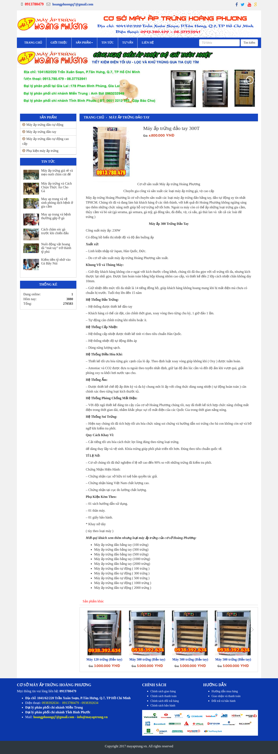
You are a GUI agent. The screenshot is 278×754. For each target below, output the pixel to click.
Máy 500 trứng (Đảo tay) (147, 659)
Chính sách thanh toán (163, 696)
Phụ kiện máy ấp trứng (40, 150)
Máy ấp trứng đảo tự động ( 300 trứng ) (121, 573)
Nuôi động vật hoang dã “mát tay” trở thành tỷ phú (56, 247)
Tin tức (107, 42)
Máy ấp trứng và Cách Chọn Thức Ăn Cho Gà (56, 187)
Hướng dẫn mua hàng (225, 691)
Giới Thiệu (59, 42)
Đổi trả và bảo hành (224, 700)
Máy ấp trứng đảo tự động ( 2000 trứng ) (122, 587)
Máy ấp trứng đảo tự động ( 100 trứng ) (121, 568)
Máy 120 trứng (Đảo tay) (104, 659)
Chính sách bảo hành (162, 705)
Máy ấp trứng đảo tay (39, 131)
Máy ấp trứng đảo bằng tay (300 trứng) (121, 549)
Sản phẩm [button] (84, 42)
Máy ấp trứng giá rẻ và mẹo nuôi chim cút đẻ (57, 172)
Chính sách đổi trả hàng (164, 700)
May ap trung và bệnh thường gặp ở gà (56, 216)
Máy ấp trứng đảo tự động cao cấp (45, 141)
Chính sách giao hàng (163, 691)
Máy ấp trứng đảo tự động (42, 124)
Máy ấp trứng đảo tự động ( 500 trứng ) (121, 578)
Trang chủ (33, 42)
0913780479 (34, 4)
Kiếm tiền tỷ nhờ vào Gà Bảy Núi (56, 261)
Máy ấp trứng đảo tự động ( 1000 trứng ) (122, 583)
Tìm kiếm (249, 42)
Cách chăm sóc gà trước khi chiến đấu (55, 231)
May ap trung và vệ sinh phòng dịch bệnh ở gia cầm (57, 202)
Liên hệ (148, 42)
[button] (24, 79)
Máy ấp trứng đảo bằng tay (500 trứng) (121, 554)
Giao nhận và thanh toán (226, 696)
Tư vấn (127, 42)
